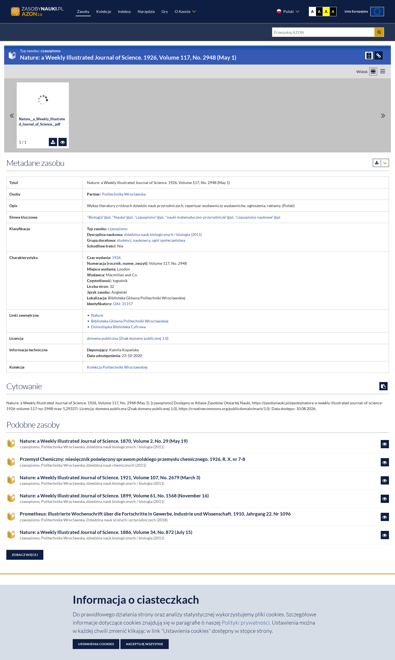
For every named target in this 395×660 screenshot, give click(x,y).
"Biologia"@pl (99, 217)
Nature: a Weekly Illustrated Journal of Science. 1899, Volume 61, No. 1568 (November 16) (114, 496)
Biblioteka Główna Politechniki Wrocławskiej (129, 321)
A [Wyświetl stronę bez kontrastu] (312, 11)
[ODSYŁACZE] (378, 55)
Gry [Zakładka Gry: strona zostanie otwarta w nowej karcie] (165, 11)
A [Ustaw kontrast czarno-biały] (319, 11)
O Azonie (182, 11)
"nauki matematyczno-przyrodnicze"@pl (199, 217)
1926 (116, 257)
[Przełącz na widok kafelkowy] (373, 72)
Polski (285, 11)
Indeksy (124, 11)
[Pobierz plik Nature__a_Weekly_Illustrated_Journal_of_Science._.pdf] (53, 142)
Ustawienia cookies (96, 644)
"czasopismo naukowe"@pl (257, 217)
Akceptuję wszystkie (144, 644)
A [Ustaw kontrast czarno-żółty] (333, 11)
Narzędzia (146, 11)
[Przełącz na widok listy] (383, 72)
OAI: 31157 (123, 303)
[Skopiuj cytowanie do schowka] (383, 386)
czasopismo (118, 228)
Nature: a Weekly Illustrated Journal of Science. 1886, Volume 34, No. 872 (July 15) (106, 532)
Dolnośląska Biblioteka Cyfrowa (118, 326)
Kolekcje (103, 11)
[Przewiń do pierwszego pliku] (12, 115)
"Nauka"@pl (122, 217)
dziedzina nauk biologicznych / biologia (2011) (163, 234)
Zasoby (83, 11)
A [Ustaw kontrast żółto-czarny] (326, 11)
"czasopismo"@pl (148, 217)
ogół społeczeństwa (168, 240)
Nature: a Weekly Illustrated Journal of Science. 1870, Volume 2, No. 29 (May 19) (104, 441)
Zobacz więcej (25, 555)
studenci (124, 240)
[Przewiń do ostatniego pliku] (383, 115)
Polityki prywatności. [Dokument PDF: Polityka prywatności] (247, 622)
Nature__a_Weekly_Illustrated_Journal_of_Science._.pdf (42, 121)
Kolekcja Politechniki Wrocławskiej (117, 367)
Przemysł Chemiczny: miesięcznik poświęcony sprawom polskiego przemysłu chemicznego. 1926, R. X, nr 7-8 (132, 459)
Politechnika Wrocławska (124, 194)
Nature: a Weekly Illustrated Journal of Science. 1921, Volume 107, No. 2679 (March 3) (110, 477)
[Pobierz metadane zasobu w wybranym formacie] (381, 163)
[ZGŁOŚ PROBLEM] (369, 55)
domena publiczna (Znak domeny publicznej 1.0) (127, 338)
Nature (97, 315)
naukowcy (141, 240)
